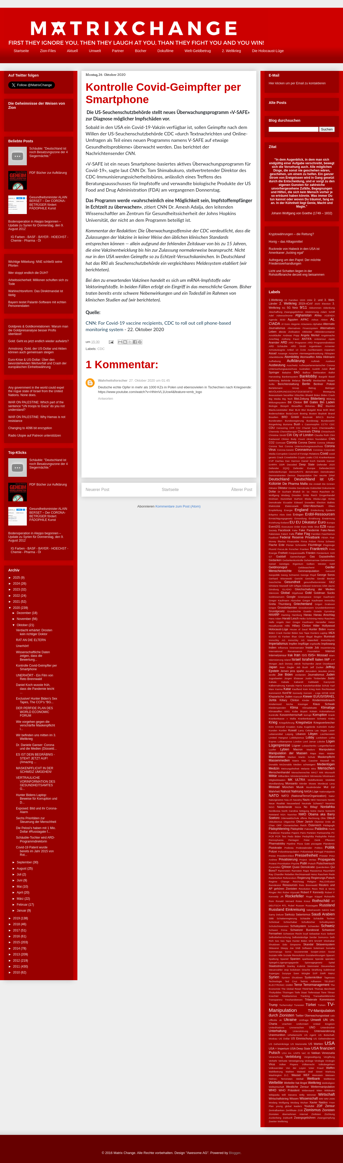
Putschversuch (325, 863)
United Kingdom (324, 1023)
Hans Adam (275, 618)
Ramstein (296, 870)
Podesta (288, 847)
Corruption (282, 453)
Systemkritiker (313, 977)
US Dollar (284, 1038)
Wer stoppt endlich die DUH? (28, 273)
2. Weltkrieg (231, 51)
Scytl (305, 933)
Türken (321, 1005)
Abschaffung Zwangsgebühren (286, 311)
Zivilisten (316, 1114)
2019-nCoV (306, 303)
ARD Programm (297, 342)
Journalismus (316, 674)
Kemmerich (275, 693)
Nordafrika (328, 807)
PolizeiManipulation (288, 851)
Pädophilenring (279, 829)
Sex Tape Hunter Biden (293, 940)
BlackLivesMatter (278, 409)
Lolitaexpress (284, 741)
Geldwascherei (306, 567)
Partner (118, 51)
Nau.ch (288, 799)
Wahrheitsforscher (112, 380)
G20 (332, 553)
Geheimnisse (327, 560)
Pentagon (293, 840)
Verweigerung (296, 1060)
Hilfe (287, 625)
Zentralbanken (276, 1110)
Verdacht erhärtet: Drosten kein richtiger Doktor (34, 632)
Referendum (290, 878)
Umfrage (303, 1020)
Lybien (284, 749)
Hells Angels (276, 622)
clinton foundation (317, 439)
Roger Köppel (314, 896)
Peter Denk (312, 840)
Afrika (318, 315)
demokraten (312, 471)
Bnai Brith (322, 409)
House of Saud (298, 629)
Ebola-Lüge (319, 498)
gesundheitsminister (315, 582)
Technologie (275, 981)
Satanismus (303, 914)
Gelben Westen (316, 563)
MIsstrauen (329, 776)
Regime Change (279, 881)
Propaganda (326, 859)
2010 (17, 972)
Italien (319, 659)
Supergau (274, 973)
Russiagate (312, 905)
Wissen (293, 1098)
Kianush (297, 696)
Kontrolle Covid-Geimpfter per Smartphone (36, 667)
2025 (17, 577)
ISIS (304, 655)
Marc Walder (327, 753)
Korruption (320, 715)
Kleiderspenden (277, 707)
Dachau (279, 461)
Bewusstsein (276, 395)
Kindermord (275, 704)
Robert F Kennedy (312, 892)
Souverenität (301, 951)
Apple (331, 339)
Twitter (300, 1015)
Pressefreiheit (306, 855)
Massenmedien (279, 760)
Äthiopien (329, 353)
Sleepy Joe (287, 948)
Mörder (303, 783)
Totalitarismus (289, 996)
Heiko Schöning (308, 618)
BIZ (320, 406)
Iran (297, 655)
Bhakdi (309, 395)
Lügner (296, 745)
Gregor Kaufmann (324, 596)
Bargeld (323, 376)
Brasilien (273, 417)
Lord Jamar (309, 741)
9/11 (303, 307)
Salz (332, 909)
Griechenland (303, 604)
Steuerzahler (276, 969)
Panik (332, 829)
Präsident (329, 851)
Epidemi (330, 510)
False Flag (302, 534)
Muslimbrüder (313, 787)
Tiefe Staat (301, 992)
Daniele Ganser (326, 461)
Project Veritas (307, 859)
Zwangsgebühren (304, 1117)
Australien (304, 368)
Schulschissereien (279, 926)
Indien (272, 647)
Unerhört (286, 1023)
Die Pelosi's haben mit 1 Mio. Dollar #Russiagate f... (36, 829)
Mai (20, 886)
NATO (274, 795)
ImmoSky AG (277, 640)
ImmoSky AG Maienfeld (303, 640)
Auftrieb (315, 361)
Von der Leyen (296, 1068)
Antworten (105, 398)
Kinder (305, 700)
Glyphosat (297, 593)
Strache (306, 969)
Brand (331, 413)
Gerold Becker (326, 578)
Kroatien (291, 726)
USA (330, 1043)
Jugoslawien (275, 678)
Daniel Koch (308, 461)
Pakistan (309, 829)
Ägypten (293, 319)
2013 (17, 954)
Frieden (311, 552)
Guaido (307, 611)
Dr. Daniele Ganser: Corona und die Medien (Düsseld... (36, 746)
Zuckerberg (275, 1117)
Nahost (285, 791)
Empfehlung (275, 510)
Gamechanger (298, 556)
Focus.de (282, 549)
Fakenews (274, 534)
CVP (271, 461)
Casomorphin (312, 424)
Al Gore (285, 324)
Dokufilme (166, 51)
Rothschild (320, 901)
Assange (282, 353)
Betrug (312, 388)
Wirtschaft (326, 1094)
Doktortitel (315, 488)
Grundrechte (294, 611)
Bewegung (329, 391)
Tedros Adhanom (310, 981)
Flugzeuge (329, 545)
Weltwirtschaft (276, 1086)
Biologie (273, 406)
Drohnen (273, 498)
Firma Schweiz (326, 541)
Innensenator (296, 647)
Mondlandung (276, 783)
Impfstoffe (315, 643)
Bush (297, 424)
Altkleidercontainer (324, 331)
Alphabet (317, 324)
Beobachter (319, 380)
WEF (306, 1075)
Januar (22, 910)
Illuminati (329, 636)
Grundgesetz (277, 611)
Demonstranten (277, 475)
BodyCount (292, 413)
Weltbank (313, 1078)
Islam (332, 655)
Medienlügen (326, 764)
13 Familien (291, 300)
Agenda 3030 (277, 319)
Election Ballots (326, 502)
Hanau (308, 614)
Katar (287, 689)
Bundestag (312, 420)
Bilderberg (318, 398)
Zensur (330, 1106)
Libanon (301, 733)
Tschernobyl (285, 1005)
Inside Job (312, 647)
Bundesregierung (294, 420)
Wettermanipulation (323, 1086)
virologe (309, 1060)
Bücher (140, 51)
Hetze (331, 622)
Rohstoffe (329, 896)
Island (287, 659)
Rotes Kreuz (303, 901)
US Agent (310, 1035)
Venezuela (328, 1052)
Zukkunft (287, 1117)
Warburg (330, 1071)
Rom (271, 901)
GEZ (332, 582)
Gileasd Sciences (311, 585)
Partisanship (323, 832)
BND (332, 409)
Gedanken (275, 560)
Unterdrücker (328, 1027)
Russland (327, 905)
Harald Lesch (290, 618)
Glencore (274, 593)
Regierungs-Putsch (323, 877)
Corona (292, 442)
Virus (272, 1064)
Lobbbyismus (296, 737)
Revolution (304, 888)
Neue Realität (277, 803)
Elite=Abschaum (313, 505)
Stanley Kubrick (296, 966)
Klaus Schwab (324, 704)
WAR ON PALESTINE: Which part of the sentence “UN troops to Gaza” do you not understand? (36, 406)
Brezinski (308, 417)
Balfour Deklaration (314, 372)
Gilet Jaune (328, 585)
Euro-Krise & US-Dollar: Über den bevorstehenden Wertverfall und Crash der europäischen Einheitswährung (37, 363)
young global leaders (289, 1106)
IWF (327, 659)
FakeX (284, 534)
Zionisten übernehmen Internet (288, 1114)
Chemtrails (304, 431)
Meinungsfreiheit (290, 768)
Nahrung (297, 791)
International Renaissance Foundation (294, 651)
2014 (17, 948)
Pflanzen (330, 840)
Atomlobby (291, 357)
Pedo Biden (294, 836)
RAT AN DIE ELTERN (31, 640)
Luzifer (272, 749)
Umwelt (95, 51)
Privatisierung (288, 859)
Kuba (300, 726)
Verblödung (293, 1057)
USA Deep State (300, 1048)
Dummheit (286, 498)
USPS (296, 1053)
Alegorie (295, 324)
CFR (292, 428)
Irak (290, 655)
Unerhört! (22, 646)
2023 (17, 589)
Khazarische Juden (280, 696)
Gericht (299, 578)
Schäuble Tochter (324, 918)
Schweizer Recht (292, 933)
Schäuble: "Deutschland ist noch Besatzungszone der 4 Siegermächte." (48, 152)
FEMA (324, 537)
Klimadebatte (310, 707)
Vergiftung (329, 1056)
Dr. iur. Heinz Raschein (316, 491)
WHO (272, 1090)
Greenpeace (305, 596)
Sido (284, 944)
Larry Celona (305, 730)
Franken (304, 549)
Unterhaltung (278, 1031)
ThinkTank (307, 988)
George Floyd (308, 575)
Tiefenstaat (314, 992)
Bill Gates (311, 402)
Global (285, 593)
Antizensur (320, 339)
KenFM (286, 692)
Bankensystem (290, 376)
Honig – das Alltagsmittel (286, 241)
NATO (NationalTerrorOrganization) (303, 795)
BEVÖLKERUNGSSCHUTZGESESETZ (291, 391)
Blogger (234, 1153)
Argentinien (315, 346)
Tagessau (329, 977)
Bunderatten (275, 420)
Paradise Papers (290, 832)
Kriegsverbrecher (324, 722)
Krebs (331, 718)
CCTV (324, 424)
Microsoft (330, 772)
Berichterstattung (288, 384)
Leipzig (289, 734)
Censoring (282, 428)
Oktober (23, 625)
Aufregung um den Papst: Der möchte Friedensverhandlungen (295, 261)
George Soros (326, 574)
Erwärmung (328, 518)
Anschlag (274, 339)
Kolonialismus (327, 711)
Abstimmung (312, 311)
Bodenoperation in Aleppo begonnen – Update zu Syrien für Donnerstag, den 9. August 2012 (36, 225)
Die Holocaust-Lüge (268, 51)
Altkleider (307, 331)
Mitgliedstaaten (277, 780)
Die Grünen (328, 483)
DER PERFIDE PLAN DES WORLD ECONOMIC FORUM (34, 711)
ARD (284, 342)
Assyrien (293, 353)
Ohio (323, 818)
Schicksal (274, 922)
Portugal (318, 851)
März (21, 898)
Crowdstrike (290, 457)
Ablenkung (329, 307)
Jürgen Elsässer (293, 678)
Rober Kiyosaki (291, 892)
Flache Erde (276, 544)
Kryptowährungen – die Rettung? (291, 234)
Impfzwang (328, 643)
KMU (287, 711)
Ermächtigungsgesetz (280, 518)
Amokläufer (275, 335)
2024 (17, 583)
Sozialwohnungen (315, 955)
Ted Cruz (291, 981)
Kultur (331, 726)
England (301, 510)
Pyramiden (275, 867)
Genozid (330, 571)
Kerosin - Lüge (312, 693)
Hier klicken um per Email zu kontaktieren (297, 83)
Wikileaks (329, 1090)
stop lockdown (292, 969)
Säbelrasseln (313, 909)
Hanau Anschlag (324, 614)
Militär (273, 776)
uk (280, 1020)
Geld (332, 563)
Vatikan (315, 1052)
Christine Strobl (277, 435)
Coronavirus (303, 450)
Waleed (301, 1071)
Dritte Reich (310, 495)
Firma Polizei (308, 541)
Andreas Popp (291, 335)
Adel (271, 315)
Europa (331, 522)
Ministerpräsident (299, 776)
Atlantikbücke (276, 357)
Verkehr (273, 1060)
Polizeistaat (306, 851)
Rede (332, 874)
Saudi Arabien (323, 914)
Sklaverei (274, 948)
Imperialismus (278, 643)
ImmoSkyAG (328, 640)
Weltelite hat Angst (295, 1082)
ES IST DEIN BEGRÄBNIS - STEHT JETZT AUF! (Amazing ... (35, 758)
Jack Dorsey (286, 663)
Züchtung (329, 1114)
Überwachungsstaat (317, 1015)
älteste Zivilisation (289, 331)
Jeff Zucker (316, 667)
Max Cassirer (309, 760)
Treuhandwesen (294, 999)
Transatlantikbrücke (324, 996)
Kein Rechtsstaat (325, 689)
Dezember (24, 613)
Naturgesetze (276, 799)
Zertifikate (291, 1110)
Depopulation (304, 475)
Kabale (285, 682)
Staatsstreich (277, 966)
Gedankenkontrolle (292, 560)
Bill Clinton (295, 402)
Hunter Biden (317, 629)
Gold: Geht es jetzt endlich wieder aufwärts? (38, 341)
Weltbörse (329, 1078)
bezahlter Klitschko (293, 395)
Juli (19, 874)
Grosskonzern (306, 607)
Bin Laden (327, 402)
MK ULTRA (296, 780)
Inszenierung (328, 647)
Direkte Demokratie (298, 488)
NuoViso (292, 814)
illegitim (318, 636)
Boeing (303, 413)
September (25, 862)
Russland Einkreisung (287, 909)
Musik (300, 787)
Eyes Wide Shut (310, 526)
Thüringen (287, 992)
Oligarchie (289, 821)
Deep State (307, 464)
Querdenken (323, 867)
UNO (312, 1027)
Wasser (296, 1075)
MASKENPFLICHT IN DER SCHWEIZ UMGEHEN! (34, 770)
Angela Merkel (310, 335)
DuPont (298, 498)
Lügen (330, 741)
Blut (303, 409)
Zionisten (328, 1110)
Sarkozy (290, 914)
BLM (297, 409)
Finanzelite (293, 541)
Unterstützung (300, 1031)
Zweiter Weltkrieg (278, 1121)
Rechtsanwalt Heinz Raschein (311, 874)
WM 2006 (329, 1098)
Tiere (323, 992)
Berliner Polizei (324, 384)
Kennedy (298, 693)
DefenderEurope (278, 471)
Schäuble (305, 918)
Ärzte (303, 349)
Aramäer (274, 342)
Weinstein (317, 1075)
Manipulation (327, 749)
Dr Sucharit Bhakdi (289, 491)
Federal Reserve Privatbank (300, 537)
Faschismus (328, 534)
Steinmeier (313, 966)
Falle (292, 534)
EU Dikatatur (306, 522)
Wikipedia (274, 1094)
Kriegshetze (304, 722)
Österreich (314, 825)
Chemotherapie (288, 431)
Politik (330, 847)
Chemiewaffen (327, 428)
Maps (313, 753)
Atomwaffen (307, 356)
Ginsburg (274, 589)
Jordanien (300, 674)
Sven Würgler (301, 973)
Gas (312, 556)
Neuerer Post (97, 489)
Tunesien (299, 1005)
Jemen (284, 671)
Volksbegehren (327, 1064)
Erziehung (274, 522)
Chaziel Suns (309, 428)
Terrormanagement (316, 985)
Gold (308, 593)
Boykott (322, 413)
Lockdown (321, 737)
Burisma (287, 424)
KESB (325, 693)
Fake (294, 530)
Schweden (313, 926)
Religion (311, 881)
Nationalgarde (327, 791)
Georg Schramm (290, 575)
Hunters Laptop (318, 633)
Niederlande (284, 806)
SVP (315, 973)
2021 (17, 601)
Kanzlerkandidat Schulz (316, 685)
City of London (303, 435)
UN (325, 1020)
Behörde (285, 380)
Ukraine (290, 1020)
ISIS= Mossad (318, 655)
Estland (285, 522)
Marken (292, 757)
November (24, 619)
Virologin (330, 1060)
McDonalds (285, 764)
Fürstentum (322, 553)
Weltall (300, 1078)
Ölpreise (319, 821)
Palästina (321, 829)
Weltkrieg (314, 1083)
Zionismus (312, 1110)
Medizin (274, 768)
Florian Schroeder (296, 545)
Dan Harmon (292, 461)
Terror (298, 985)
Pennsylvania (276, 840)
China (316, 431)
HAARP (274, 615)
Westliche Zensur (297, 1086)
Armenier (330, 346)
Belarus (296, 380)
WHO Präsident (289, 1090)
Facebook (284, 530)
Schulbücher (308, 922)
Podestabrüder (304, 847)
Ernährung (314, 518)
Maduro (311, 749)
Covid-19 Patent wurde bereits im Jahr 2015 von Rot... (35, 851)
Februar (22, 904)
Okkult (331, 818)
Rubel (291, 905)
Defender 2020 (326, 464)
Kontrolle (274, 715)
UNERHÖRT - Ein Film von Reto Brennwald (34, 677)
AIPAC (304, 319)
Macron (298, 749)
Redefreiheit (275, 878)
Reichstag (298, 881)
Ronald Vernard (285, 901)
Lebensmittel (276, 734)
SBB (271, 918)
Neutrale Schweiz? (312, 803)
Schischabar (290, 922)
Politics (318, 847)
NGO (271, 807)
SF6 (310, 940)
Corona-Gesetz (285, 449)
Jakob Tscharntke (304, 663)
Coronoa (318, 449)
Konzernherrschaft (291, 714)
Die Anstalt (315, 483)
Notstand (274, 814)
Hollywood (328, 625)
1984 (309, 300)
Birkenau (310, 406)
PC (333, 832)
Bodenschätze (276, 413)
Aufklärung (296, 361)
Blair (291, 409)
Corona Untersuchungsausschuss (304, 446)
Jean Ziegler (286, 667)
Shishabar (329, 940)
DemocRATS (296, 471)
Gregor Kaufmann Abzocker (285, 600)
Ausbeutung (277, 365)
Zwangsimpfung (326, 1117)
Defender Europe (304, 468)
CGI (298, 428)
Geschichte (275, 582)
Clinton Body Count (293, 439)
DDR (282, 464)
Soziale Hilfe (275, 955)
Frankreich (319, 549)
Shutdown (274, 944)
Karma (278, 689)
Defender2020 (327, 468)
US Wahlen (315, 1043)
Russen (300, 905)
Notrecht (330, 810)
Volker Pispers (288, 1064)
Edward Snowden (304, 502)
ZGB (300, 1110)
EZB (323, 526)
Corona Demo (307, 442)
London (297, 741)
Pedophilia (308, 836)
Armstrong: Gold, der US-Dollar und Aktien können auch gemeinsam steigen (37, 350)
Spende (319, 958)
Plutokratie (275, 847)
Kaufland (297, 689)
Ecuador (287, 502)
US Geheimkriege (279, 1044)
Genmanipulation (308, 570)
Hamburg (297, 614)
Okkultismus (275, 821)
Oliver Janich (304, 821)
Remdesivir (275, 885)
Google (291, 596)
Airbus (314, 319)
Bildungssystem (277, 402)
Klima (294, 707)
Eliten (332, 506)
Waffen (330, 1067)
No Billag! (311, 806)
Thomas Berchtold (324, 988)
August (22, 868)
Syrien (274, 977)
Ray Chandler (276, 874)
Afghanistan (303, 315)
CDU (272, 427)
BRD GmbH (290, 417)
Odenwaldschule (290, 818)
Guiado (318, 611)
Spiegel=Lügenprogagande (284, 962)
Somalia (330, 948)
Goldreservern (276, 596)
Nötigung (304, 810)
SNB (297, 948)
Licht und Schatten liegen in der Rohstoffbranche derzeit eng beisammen (296, 272)
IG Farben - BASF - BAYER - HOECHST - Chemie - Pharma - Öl (39, 238)
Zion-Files (48, 51)
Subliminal (329, 969)
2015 (17, 942)
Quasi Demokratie (303, 867)
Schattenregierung (287, 918)
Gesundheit (292, 582)
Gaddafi (281, 556)
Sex (277, 940)
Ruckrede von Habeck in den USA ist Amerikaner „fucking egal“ (294, 250)
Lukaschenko (309, 745)
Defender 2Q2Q (279, 468)
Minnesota (316, 776)
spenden (330, 958)
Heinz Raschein (326, 618)
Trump (273, 1005)
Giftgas (297, 585)
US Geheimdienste (324, 1038)
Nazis (306, 799)
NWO (302, 814)
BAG (297, 372)
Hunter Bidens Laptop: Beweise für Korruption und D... (36, 798)
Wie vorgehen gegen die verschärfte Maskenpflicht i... (35, 725)
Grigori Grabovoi (325, 604)
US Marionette (298, 1044)
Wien (319, 1090)
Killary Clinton (289, 700)
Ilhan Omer (298, 636)
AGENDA (329, 315)
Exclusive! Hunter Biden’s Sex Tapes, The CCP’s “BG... (36, 700)
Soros (288, 951)
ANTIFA (307, 338)
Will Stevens (289, 1094)
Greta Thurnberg (280, 603)
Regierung (303, 877)
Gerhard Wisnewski (280, 578)
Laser (332, 730)
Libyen (312, 734)
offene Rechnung (309, 818)
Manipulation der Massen (288, 753)
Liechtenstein (327, 734)
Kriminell (280, 726)
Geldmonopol (278, 567)
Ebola (308, 498)
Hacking (285, 614)
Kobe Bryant (299, 711)
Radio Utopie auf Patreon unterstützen (34, 435)
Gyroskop (329, 611)
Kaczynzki (329, 682)
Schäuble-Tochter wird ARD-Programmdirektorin (35, 839)
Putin (303, 863)
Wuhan (304, 1102)
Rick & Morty (327, 888)
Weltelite (276, 1082)
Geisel (272, 563)
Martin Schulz (306, 757)
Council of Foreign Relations (304, 453)
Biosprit (284, 406)
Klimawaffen (275, 711)
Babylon (286, 372)
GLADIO (286, 589)
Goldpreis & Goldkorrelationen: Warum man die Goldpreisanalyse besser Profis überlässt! (38, 330)
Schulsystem (298, 926)
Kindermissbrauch (324, 700)
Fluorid (272, 549)
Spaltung (274, 958)
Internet (330, 651)
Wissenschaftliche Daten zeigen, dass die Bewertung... (33, 655)
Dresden (296, 495)
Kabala (272, 682)
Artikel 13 (292, 349)
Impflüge (303, 643)
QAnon (286, 867)
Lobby (310, 737)
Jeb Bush (302, 667)
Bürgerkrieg (275, 424)
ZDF (320, 1106)
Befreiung (274, 380)
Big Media (275, 398)
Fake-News (328, 530)
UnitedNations (276, 1027)
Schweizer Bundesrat (304, 929)
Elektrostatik (291, 506)
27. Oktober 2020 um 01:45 (149, 380)
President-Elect (285, 855)
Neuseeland (293, 803)
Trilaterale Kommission (320, 999)
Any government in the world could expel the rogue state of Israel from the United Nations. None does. (36, 391)
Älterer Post (241, 489)
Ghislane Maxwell (278, 585)
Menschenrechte (300, 772)
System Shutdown (292, 977)
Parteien (311, 832)
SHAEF (318, 940)
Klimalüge (328, 707)
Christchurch (328, 431)
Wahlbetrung (276, 1071)
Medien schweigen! (304, 764)
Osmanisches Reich (295, 825)
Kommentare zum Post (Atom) (178, 506)
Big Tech (287, 398)
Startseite (21, 51)
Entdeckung (317, 510)
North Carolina (290, 810)
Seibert (331, 933)
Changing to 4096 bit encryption (30, 428)
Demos (291, 475)
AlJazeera (306, 324)
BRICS (319, 417)
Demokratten (328, 471)
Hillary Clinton (301, 625)
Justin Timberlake (315, 678)
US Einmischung (301, 1038)
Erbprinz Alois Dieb (280, 514)
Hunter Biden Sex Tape (296, 633)
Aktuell (72, 51)
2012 (17, 960)
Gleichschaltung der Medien (315, 589)
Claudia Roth (321, 435)
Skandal (308, 944)
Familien (316, 534)
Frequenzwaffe (297, 553)
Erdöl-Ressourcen (320, 514)
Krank (331, 715)
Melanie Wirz (308, 768)
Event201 (275, 526)
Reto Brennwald (308, 885)
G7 (270, 556)
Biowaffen (296, 406)
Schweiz (328, 926)
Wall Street (315, 1071)
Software (307, 948)
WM (321, 1098)
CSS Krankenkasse (324, 457)
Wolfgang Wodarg (289, 1102)
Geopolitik (274, 575)
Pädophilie (296, 828)
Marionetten (277, 757)
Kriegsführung (287, 722)
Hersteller (321, 622)
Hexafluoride (276, 625)
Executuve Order (290, 526)
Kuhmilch (322, 726)
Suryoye (286, 973)
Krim (271, 726)
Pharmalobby (277, 843)
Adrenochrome (284, 315)
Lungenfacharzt (326, 745)
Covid (324, 453)
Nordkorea (274, 810)
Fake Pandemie (309, 530)
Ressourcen (290, 885)
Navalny (297, 799)
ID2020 (273, 636)
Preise (272, 855)
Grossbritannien (287, 607)
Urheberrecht (295, 1035)
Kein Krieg (309, 689)
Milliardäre (283, 776)
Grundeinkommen (325, 607)
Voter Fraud (315, 1068)
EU (292, 522)
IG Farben (284, 636)
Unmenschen (296, 1027)
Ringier (272, 892)
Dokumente (328, 488)
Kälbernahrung (277, 685)
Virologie (319, 1060)
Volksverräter (276, 1068)
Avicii (324, 368)
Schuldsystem (327, 922)
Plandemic (329, 843)
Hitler (316, 625)
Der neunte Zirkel (324, 475)
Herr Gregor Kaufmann (300, 622)
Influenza (283, 647)
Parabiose (274, 832)
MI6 (321, 772)
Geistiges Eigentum (291, 563)
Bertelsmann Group (284, 388)
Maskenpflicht (326, 756)
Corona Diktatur (326, 442)
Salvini (325, 909)
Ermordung (301, 518)
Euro (322, 522)
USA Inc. (287, 1053)
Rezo (314, 888)
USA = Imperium (279, 1048)
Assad (272, 353)
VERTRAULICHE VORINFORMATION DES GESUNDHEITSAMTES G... (35, 783)
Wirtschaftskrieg (279, 1098)
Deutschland (279, 479)
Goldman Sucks (324, 592)
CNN (332, 438)
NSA (283, 814)
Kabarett (298, 682)
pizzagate (316, 843)
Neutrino (330, 803)
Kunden (273, 730)
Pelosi (331, 836)
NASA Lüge (311, 791)
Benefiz (307, 380)
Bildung (330, 398)
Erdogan (298, 514)
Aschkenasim (315, 349)
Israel (296, 659)
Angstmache (328, 335)
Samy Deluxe (276, 914)
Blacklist (330, 406)
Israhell (308, 659)
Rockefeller (294, 896)
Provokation (283, 863)
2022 (17, 595)
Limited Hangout (278, 737)
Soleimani (318, 948)
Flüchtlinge (315, 544)
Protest (272, 863)
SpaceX (330, 955)
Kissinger (303, 704)
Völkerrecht (308, 1064)
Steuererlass (328, 966)
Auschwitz (292, 365)
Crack (280, 457)
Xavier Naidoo (318, 1102)
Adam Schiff (328, 311)
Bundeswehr (328, 420)
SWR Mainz (327, 973)
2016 (17, 936)
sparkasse (307, 958)
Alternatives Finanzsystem (303, 328)
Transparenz (276, 999)
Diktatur (283, 487)
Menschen (326, 768)
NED (313, 799)
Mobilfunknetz (315, 780)
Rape (306, 870)
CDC (101, 349)
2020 (17, 608)
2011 (17, 966)
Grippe (272, 607)
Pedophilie (321, 836)
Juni (20, 880)
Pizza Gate (303, 843)
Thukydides (275, 992)
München (287, 787)
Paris (303, 832)
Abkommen (315, 307)
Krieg (273, 722)
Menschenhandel (279, 772)
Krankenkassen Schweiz (312, 718)
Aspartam (329, 349)
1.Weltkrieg (276, 299)
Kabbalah (313, 682)
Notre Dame (317, 810)
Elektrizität (274, 506)
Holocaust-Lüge (278, 629)
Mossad (274, 787)
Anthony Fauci (290, 339)
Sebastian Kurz (317, 933)
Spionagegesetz (313, 962)
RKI (279, 892)
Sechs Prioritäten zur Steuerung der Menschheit (36, 820)
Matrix (295, 760)
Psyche (295, 863)
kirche (290, 704)
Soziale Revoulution (294, 955)
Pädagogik (329, 825)
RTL (284, 905)
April (20, 892)
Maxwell (324, 760)
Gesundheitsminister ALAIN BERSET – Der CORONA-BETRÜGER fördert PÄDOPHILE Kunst (48, 202)
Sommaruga (275, 951)
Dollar (272, 491)
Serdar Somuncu (319, 937)
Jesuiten (322, 671)
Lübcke (321, 741)
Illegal (309, 636)
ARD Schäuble (278, 346)
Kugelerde (309, 726)
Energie (288, 510)
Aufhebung (275, 361)
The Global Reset (291, 988)
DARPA (273, 464)
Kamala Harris (294, 685)
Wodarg (273, 1102)
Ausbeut (330, 361)
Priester (323, 855)
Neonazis (322, 799)
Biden (317, 395)
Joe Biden (285, 674)
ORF (279, 825)
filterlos (281, 541)
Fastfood (273, 537)
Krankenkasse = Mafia (282, 718)
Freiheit (283, 552)
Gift (291, 585)
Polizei (273, 851)
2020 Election (323, 303)
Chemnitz (274, 431)
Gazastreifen (327, 556)
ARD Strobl (298, 346)
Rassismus (316, 870)
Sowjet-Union (318, 951)
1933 (302, 300)
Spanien (295, 958)
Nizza (298, 807)
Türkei (311, 1005)
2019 (17, 918)
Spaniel (284, 958)
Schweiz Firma (278, 930)
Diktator (273, 488)
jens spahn (297, 671)
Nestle (331, 799)
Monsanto (291, 783)
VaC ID (305, 1053)
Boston (313, 413)
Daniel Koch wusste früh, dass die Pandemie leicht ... (35, 688)
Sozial (331, 951)
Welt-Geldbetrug (198, 51)
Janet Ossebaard (325, 663)
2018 (17, 924)
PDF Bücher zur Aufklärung (48, 173)
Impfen (293, 643)
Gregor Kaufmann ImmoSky (319, 600)
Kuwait (292, 730)
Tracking (305, 996)
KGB (332, 693)
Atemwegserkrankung (311, 353)
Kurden (283, 730)
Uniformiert (302, 1023)
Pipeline (291, 843)
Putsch (312, 863)
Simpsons (295, 944)
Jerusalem (311, 671)
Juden (330, 674)
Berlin (306, 384)
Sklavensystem (325, 944)
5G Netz (292, 307)
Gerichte (309, 578)
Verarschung (276, 1056)
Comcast (280, 442)
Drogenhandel (327, 495)
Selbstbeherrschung (280, 937)
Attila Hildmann (325, 356)
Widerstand (308, 1090)
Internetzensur (278, 655)
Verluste (282, 1060)
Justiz (331, 678)
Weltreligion (328, 1083)
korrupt (308, 715)
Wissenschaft (308, 1098)
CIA (289, 435)
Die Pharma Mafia (295, 484)
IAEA (331, 632)
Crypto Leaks (305, 457)
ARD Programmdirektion (321, 342)
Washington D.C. (279, 1075)
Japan (273, 667)
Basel (332, 376)
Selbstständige (300, 937)
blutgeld (311, 409)
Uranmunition (277, 1034)
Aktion (324, 319)
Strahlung (317, 969)
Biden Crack (328, 395)
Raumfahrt (329, 870)
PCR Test (280, 836)
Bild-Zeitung (301, 398)
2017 (17, 930)
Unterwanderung (324, 1031)
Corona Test (276, 446)
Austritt (316, 368)
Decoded (292, 464)
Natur (332, 796)
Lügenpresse (279, 745)
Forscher (294, 549)
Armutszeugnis (277, 349)
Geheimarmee (312, 560)
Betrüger (330, 388)
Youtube (309, 1106)
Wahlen (290, 1071)
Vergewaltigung (312, 1056)
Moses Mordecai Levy (322, 783)
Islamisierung (276, 659)
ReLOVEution (327, 881)
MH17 (314, 772)
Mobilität (330, 780)
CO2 (271, 442)
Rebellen (290, 874)
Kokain (313, 711)
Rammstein (284, 870)
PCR (271, 836)
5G (283, 307)
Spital (332, 962)
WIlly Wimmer (307, 1094)
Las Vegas (321, 730)
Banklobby (308, 376)
